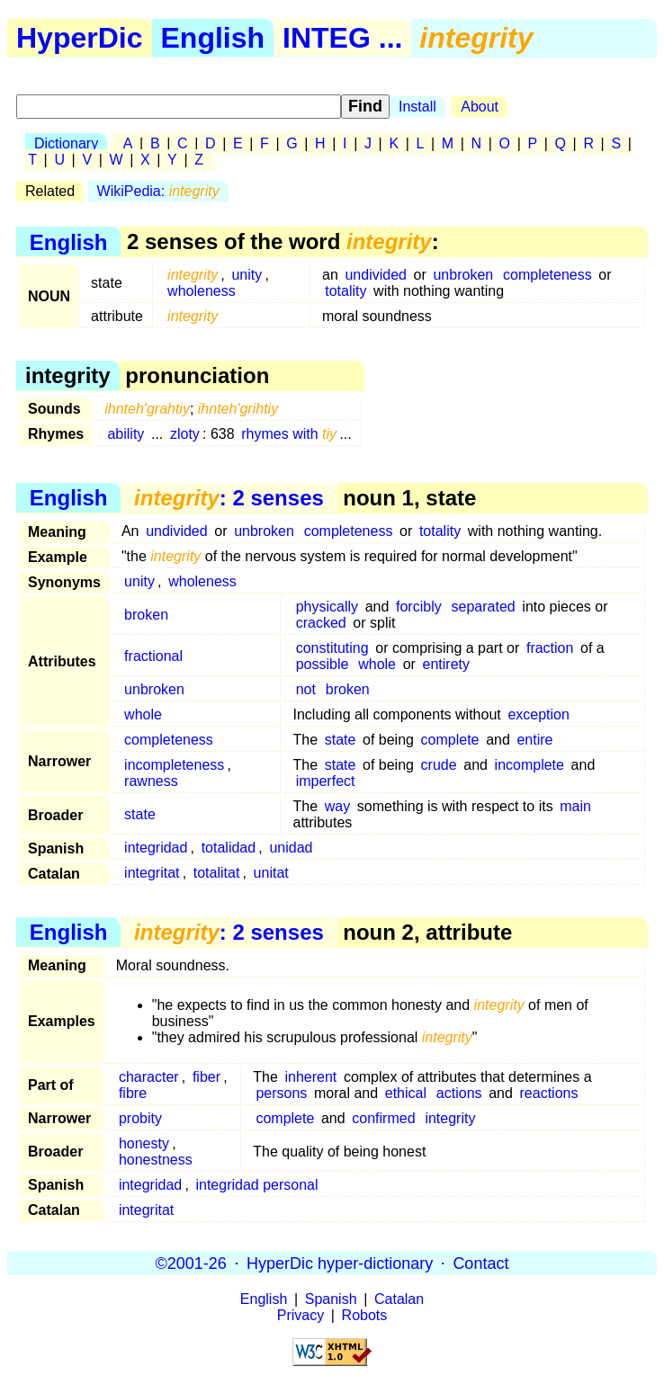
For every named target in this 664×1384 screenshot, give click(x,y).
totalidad (229, 847)
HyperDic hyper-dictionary (340, 1263)
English (213, 38)
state (340, 739)
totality (345, 291)
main (575, 806)
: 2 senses (229, 498)
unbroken (463, 274)
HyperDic (79, 38)
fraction (549, 648)
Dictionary (66, 143)
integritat (151, 872)
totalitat (216, 872)
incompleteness (174, 764)
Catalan (399, 1299)
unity (246, 274)
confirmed (383, 1118)
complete (450, 739)
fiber (206, 1077)
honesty (144, 1143)
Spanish (331, 1299)
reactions (549, 1093)
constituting (332, 648)
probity (140, 1118)
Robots (365, 1315)
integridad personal (256, 1184)
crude (439, 764)
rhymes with (288, 434)
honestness (156, 1159)
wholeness (201, 291)
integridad (155, 847)
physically (327, 606)
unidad (290, 847)
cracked (321, 622)
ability (125, 434)
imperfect (325, 781)
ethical (405, 1093)
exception (538, 714)
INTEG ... (342, 38)
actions (459, 1093)
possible (322, 664)
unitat (271, 872)
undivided (376, 274)
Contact (480, 1263)
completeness (547, 274)
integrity (450, 1118)
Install (417, 106)
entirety (446, 664)
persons (281, 1093)
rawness (151, 781)
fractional (153, 656)
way (337, 806)
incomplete (529, 764)
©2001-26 (191, 1263)
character (149, 1077)
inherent (310, 1077)
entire (534, 739)
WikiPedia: (158, 191)
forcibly (419, 606)
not (306, 689)
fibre (133, 1093)
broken (146, 614)
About (479, 106)
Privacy (300, 1315)
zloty (185, 434)
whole (377, 664)
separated (484, 606)
